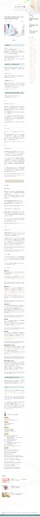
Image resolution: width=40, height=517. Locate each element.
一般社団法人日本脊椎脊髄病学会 (9, 423)
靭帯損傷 (31, 79)
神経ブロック (32, 66)
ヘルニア (31, 45)
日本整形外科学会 (7, 424)
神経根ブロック (32, 67)
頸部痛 (35, 79)
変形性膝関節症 (14, 159)
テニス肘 (31, 42)
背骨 (30, 72)
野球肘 (31, 78)
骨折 (33, 81)
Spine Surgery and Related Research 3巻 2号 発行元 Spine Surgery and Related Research (10, 452)
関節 (34, 78)
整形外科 (11, 21)
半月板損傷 (34, 51)
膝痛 (33, 75)
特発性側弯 (31, 64)
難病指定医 (5, 425)
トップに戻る (14, 504)
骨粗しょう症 (32, 82)
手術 (30, 60)
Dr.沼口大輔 (20, 7)
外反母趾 (31, 57)
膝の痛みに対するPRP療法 (14, 181)
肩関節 (35, 70)
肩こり (31, 70)
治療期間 (31, 63)
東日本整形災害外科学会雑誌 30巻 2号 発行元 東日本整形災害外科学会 (13, 463)
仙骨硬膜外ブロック (33, 48)
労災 (30, 51)
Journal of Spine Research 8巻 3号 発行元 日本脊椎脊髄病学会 (13, 460)
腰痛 (35, 73)
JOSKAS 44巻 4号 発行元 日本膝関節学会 (9, 466)
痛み (35, 64)
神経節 (31, 69)
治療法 (35, 63)
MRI (30, 39)
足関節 (35, 76)
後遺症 (35, 57)
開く (15, 40)
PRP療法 (6, 21)
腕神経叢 (31, 73)
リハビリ (36, 45)
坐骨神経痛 (31, 54)
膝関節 (31, 76)
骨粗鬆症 (31, 84)
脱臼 (34, 72)
